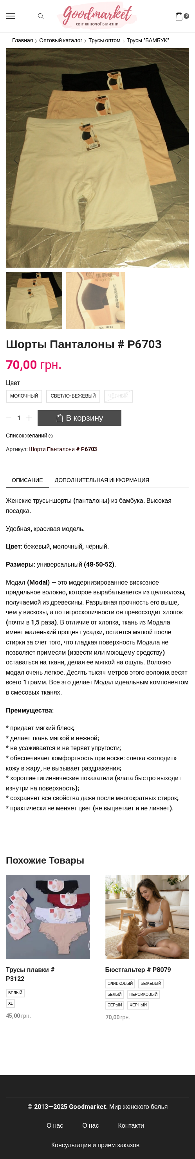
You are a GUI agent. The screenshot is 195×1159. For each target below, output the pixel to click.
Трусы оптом (104, 40)
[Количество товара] (18, 417)
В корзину (84, 418)
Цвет (13, 383)
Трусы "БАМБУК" (148, 40)
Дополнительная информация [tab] (102, 480)
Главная (22, 40)
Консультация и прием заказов (95, 1145)
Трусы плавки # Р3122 (30, 974)
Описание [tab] (27, 480)
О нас (55, 1125)
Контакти (131, 1125)
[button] (15, 160)
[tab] (27, 480)
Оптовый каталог (60, 40)
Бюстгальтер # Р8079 (138, 970)
